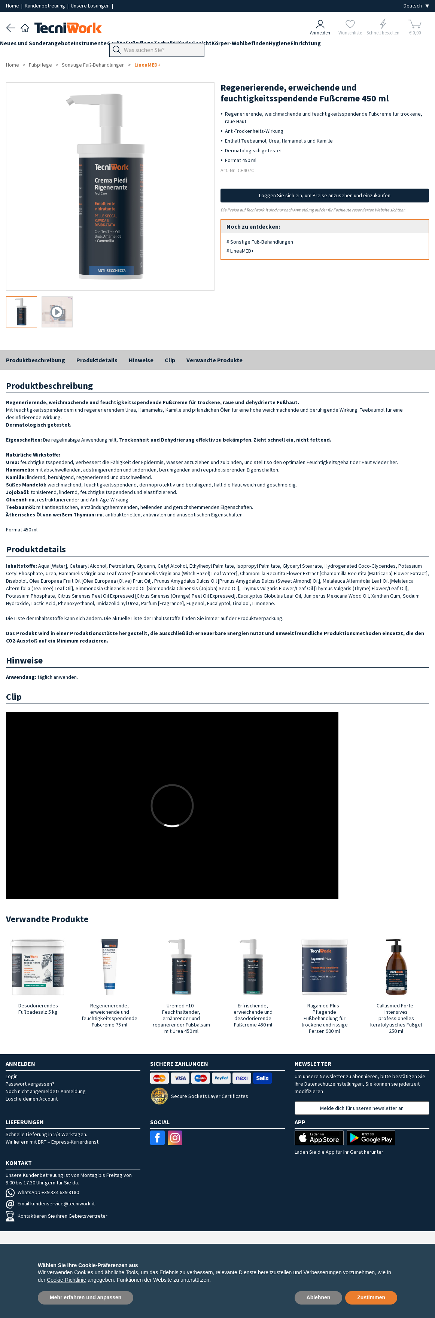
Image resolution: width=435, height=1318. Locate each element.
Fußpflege (163, 45)
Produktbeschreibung (35, 360)
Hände (218, 45)
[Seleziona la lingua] (416, 6)
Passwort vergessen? (30, 1083)
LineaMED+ (147, 64)
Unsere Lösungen (91, 5)
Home (13, 5)
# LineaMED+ (240, 250)
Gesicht (243, 45)
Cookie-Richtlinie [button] (66, 1280)
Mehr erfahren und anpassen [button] (85, 1297)
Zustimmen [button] (371, 1297)
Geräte (134, 45)
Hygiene (333, 45)
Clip (170, 360)
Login (12, 1076)
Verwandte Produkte (214, 360)
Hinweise (141, 360)
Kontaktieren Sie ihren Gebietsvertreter (56, 1215)
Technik (193, 45)
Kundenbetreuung (45, 5)
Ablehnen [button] (319, 1297)
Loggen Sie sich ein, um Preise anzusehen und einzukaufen (324, 195)
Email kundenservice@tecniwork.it (50, 1203)
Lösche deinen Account (32, 1098)
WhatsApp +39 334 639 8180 (42, 1192)
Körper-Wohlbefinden (287, 45)
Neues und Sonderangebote (43, 45)
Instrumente (102, 45)
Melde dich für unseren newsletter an (362, 1108)
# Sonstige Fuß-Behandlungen (259, 241)
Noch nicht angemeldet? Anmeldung (46, 1091)
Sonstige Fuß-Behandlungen (93, 64)
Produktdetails (97, 360)
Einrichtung (365, 45)
